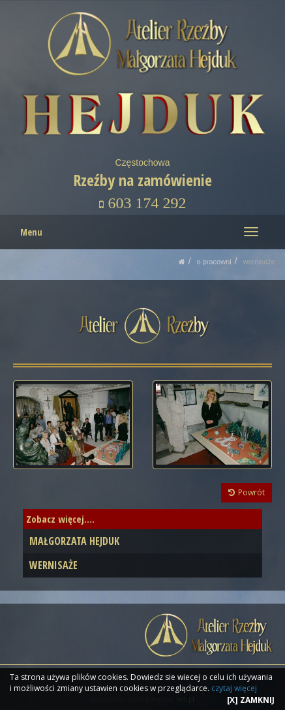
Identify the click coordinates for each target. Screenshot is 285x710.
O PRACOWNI (213, 262)
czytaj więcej (234, 688)
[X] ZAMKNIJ (251, 699)
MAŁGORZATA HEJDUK (74, 541)
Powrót (246, 492)
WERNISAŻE (259, 262)
